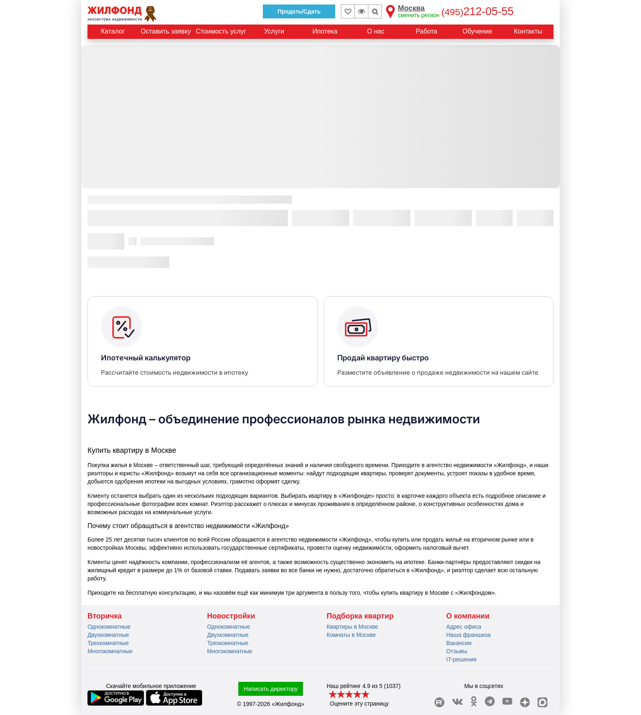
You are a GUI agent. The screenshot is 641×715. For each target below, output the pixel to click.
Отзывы (456, 651)
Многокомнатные (110, 651)
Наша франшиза (468, 635)
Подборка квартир (360, 616)
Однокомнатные (108, 626)
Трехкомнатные (108, 643)
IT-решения (461, 659)
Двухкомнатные (108, 635)
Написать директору (271, 689)
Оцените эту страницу (359, 703)
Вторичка (104, 616)
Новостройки (231, 616)
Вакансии (459, 643)
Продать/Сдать (299, 11)
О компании (468, 616)
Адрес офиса (464, 626)
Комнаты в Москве (351, 635)
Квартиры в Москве (352, 626)
